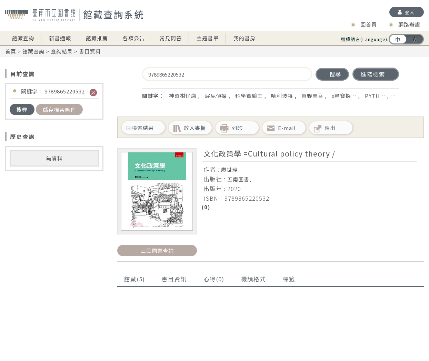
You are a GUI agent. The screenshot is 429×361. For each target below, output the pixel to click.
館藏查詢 (23, 38)
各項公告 (134, 38)
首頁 (10, 51)
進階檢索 (372, 74)
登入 (410, 12)
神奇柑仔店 (183, 95)
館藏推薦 (97, 38)
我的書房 (244, 38)
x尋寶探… (344, 95)
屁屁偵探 (216, 95)
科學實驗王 (249, 95)
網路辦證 (409, 24)
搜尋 (22, 109)
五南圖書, (239, 179)
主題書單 (208, 38)
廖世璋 (229, 169)
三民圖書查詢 (157, 250)
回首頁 (368, 24)
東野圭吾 (312, 95)
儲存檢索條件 (59, 109)
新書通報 (60, 38)
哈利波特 (282, 95)
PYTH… (375, 95)
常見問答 (171, 38)
